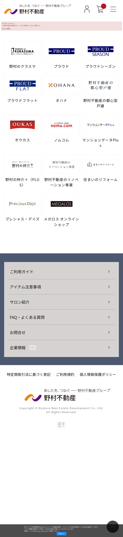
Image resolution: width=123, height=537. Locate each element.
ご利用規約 (65, 374)
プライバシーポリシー (40, 531)
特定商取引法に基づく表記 (29, 374)
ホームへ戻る (6, 28)
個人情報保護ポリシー (98, 374)
